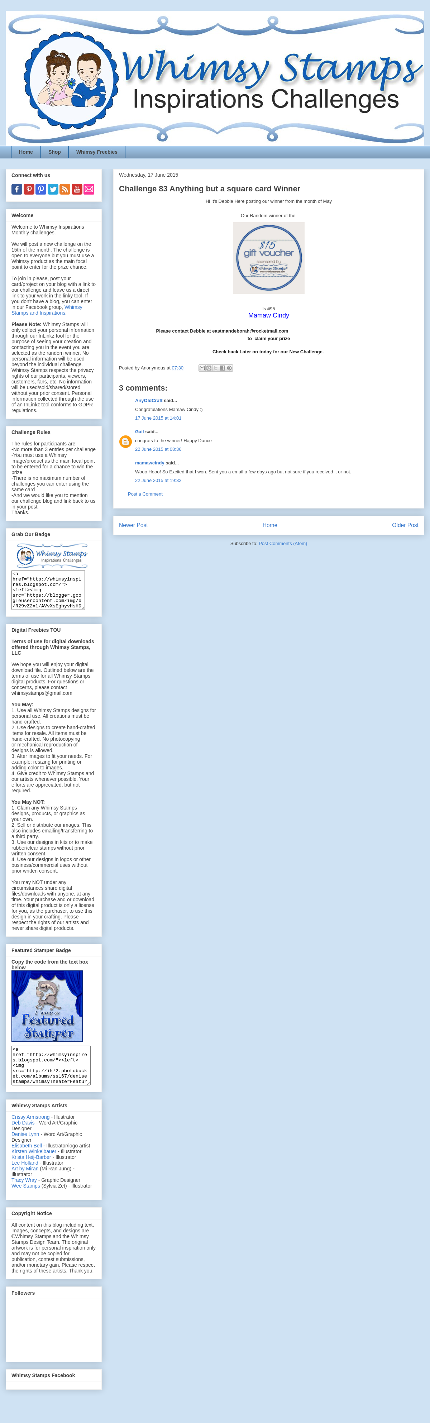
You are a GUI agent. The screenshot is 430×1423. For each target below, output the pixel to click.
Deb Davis (23, 1138)
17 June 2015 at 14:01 (158, 418)
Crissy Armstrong (30, 1132)
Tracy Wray (24, 1195)
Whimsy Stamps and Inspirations (46, 310)
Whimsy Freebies (97, 152)
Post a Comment (145, 494)
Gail (139, 431)
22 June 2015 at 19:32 (158, 480)
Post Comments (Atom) (283, 543)
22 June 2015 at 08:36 (158, 449)
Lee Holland (24, 1178)
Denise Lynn (25, 1149)
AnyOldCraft (149, 400)
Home (26, 152)
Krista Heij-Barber (31, 1172)
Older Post (405, 525)
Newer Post (133, 525)
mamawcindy (149, 462)
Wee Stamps (25, 1201)
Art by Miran (24, 1183)
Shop (54, 152)
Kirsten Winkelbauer (33, 1166)
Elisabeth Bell (26, 1161)
